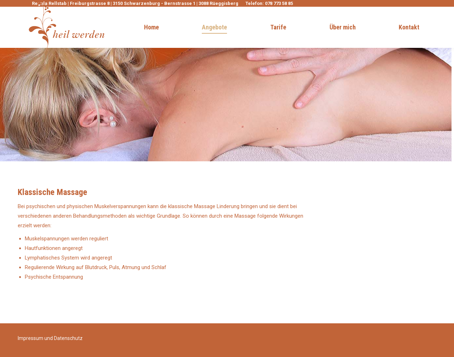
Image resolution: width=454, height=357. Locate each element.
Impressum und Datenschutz (50, 338)
